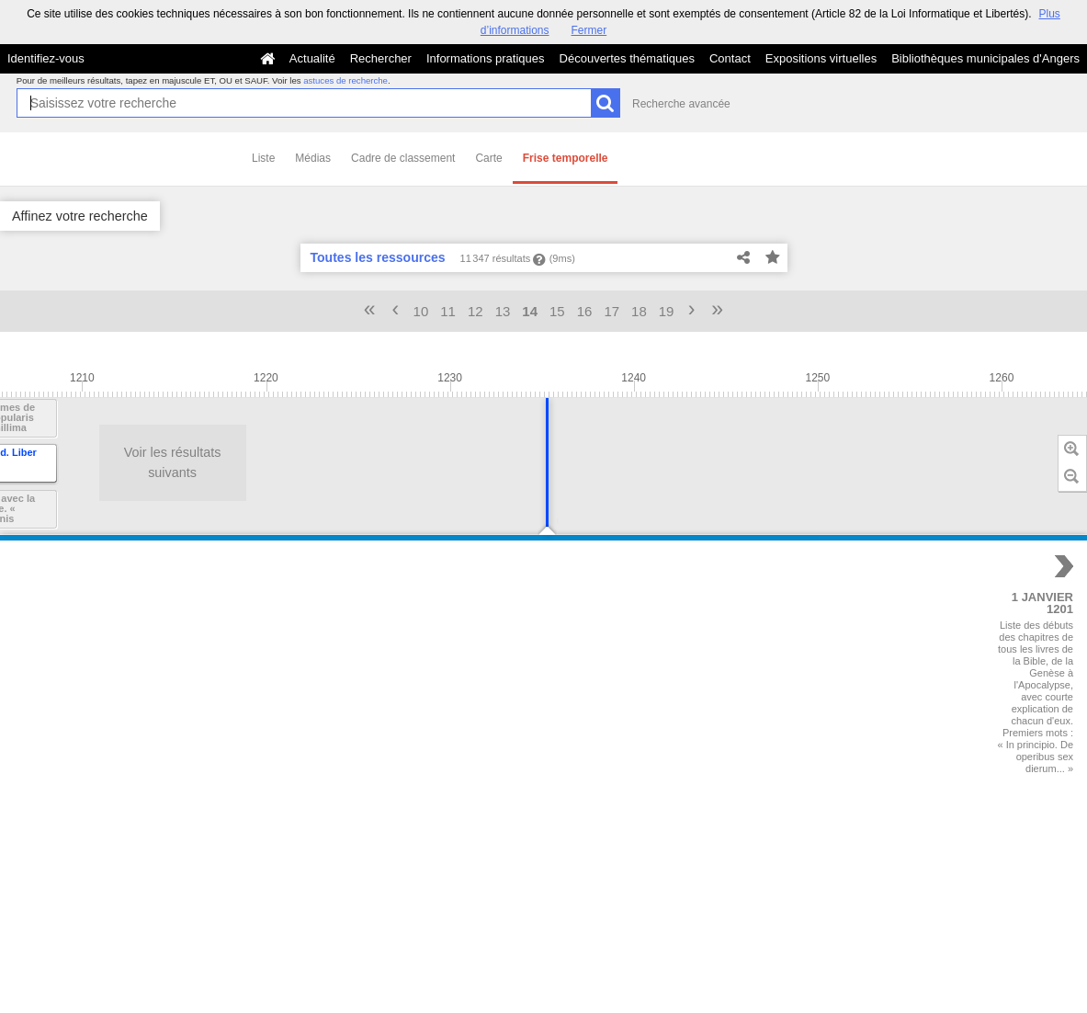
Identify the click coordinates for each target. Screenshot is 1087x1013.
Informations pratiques (485, 58)
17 (611, 311)
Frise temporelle (565, 158)
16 (585, 311)
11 (448, 311)
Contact (730, 58)
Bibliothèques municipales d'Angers (985, 58)
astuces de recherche (345, 80)
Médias (313, 158)
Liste (263, 158)
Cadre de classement (403, 158)
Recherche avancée (681, 103)
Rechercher (381, 58)
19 (666, 311)
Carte (488, 158)
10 (421, 311)
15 (557, 311)
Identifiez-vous (46, 58)
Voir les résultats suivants (100, 462)
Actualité (312, 58)
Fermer (589, 30)
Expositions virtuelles (821, 58)
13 (503, 311)
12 (475, 311)
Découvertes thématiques (627, 58)
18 (639, 311)
